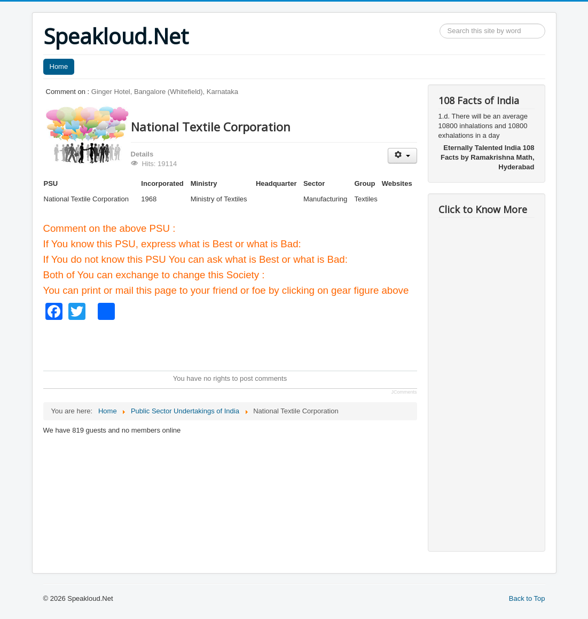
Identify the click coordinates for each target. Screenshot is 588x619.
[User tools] (402, 155)
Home (59, 66)
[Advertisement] (237, 344)
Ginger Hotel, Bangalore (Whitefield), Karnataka (164, 92)
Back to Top (527, 598)
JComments (404, 392)
